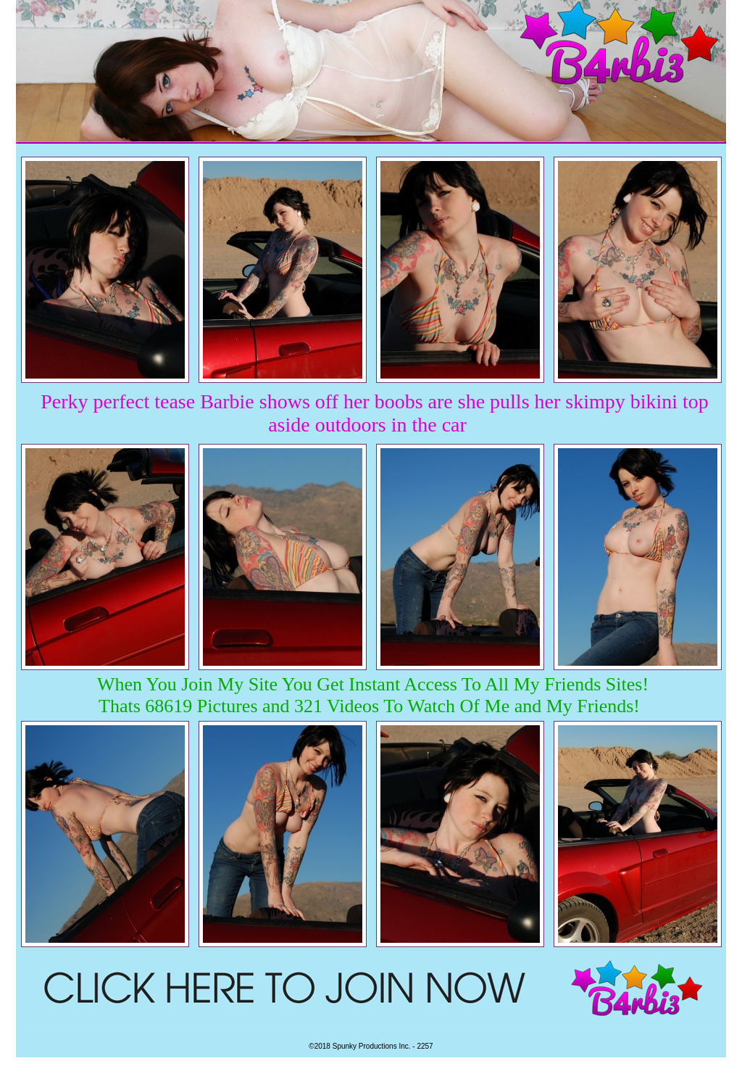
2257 (425, 1046)
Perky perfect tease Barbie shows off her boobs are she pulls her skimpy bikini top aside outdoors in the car (375, 413)
